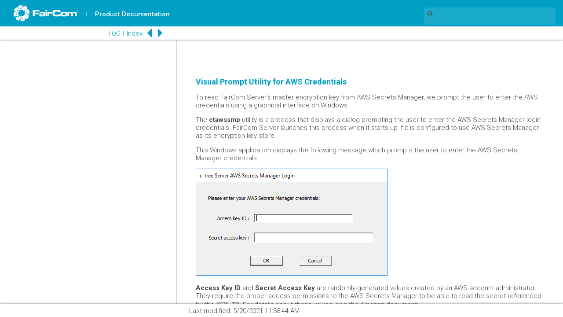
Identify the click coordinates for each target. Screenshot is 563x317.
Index (135, 33)
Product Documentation (132, 14)
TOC (114, 33)
